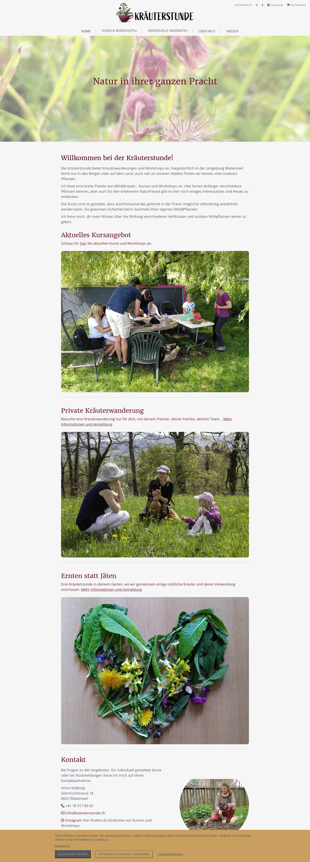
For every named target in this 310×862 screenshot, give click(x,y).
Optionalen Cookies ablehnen (124, 854)
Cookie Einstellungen (170, 854)
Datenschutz (62, 845)
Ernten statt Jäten (88, 576)
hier (83, 243)
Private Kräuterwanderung (102, 411)
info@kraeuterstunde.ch (85, 813)
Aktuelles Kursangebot (96, 235)
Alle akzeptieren (72, 854)
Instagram (71, 820)
